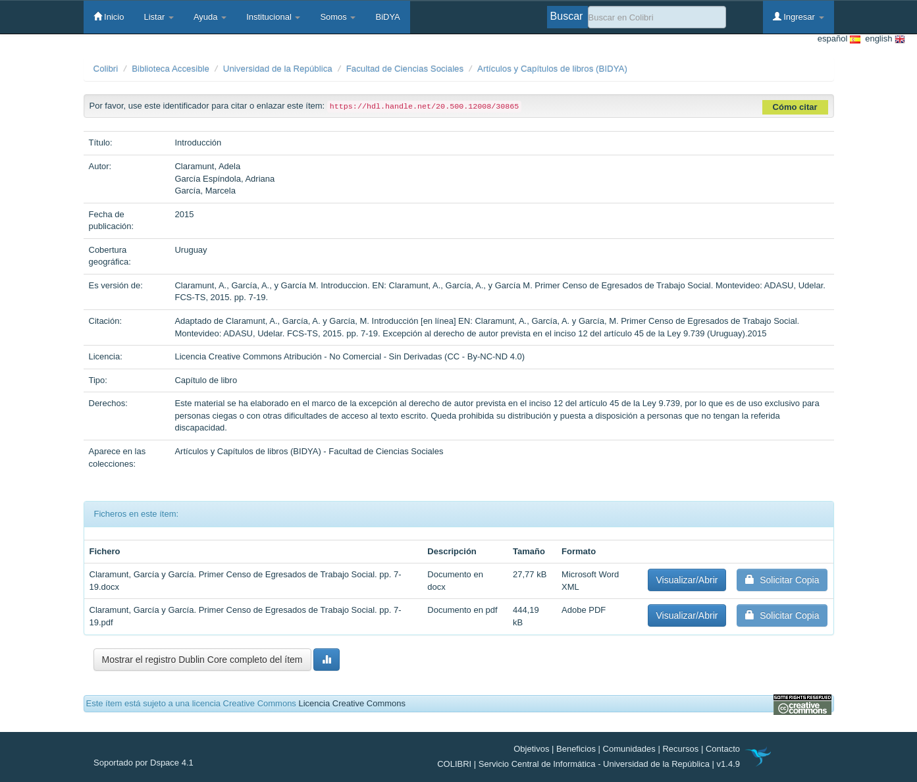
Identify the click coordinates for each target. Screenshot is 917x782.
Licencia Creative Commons (352, 703)
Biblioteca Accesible (170, 69)
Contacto (723, 749)
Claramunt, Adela (207, 166)
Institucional (273, 17)
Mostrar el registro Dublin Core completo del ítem (202, 659)
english (882, 39)
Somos (337, 17)
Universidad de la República (277, 69)
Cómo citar (795, 107)
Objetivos (531, 749)
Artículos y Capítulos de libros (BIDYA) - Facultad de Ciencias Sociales (308, 451)
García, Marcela (204, 190)
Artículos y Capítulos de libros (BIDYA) (552, 69)
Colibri (105, 69)
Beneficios (576, 749)
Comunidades (629, 749)
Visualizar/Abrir (687, 580)
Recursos (680, 749)
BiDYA (387, 17)
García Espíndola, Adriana (224, 179)
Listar (158, 17)
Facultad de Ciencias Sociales (405, 69)
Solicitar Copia (782, 579)
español (839, 39)
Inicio (108, 16)
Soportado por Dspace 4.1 (143, 763)
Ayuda (210, 17)
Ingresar (798, 16)
